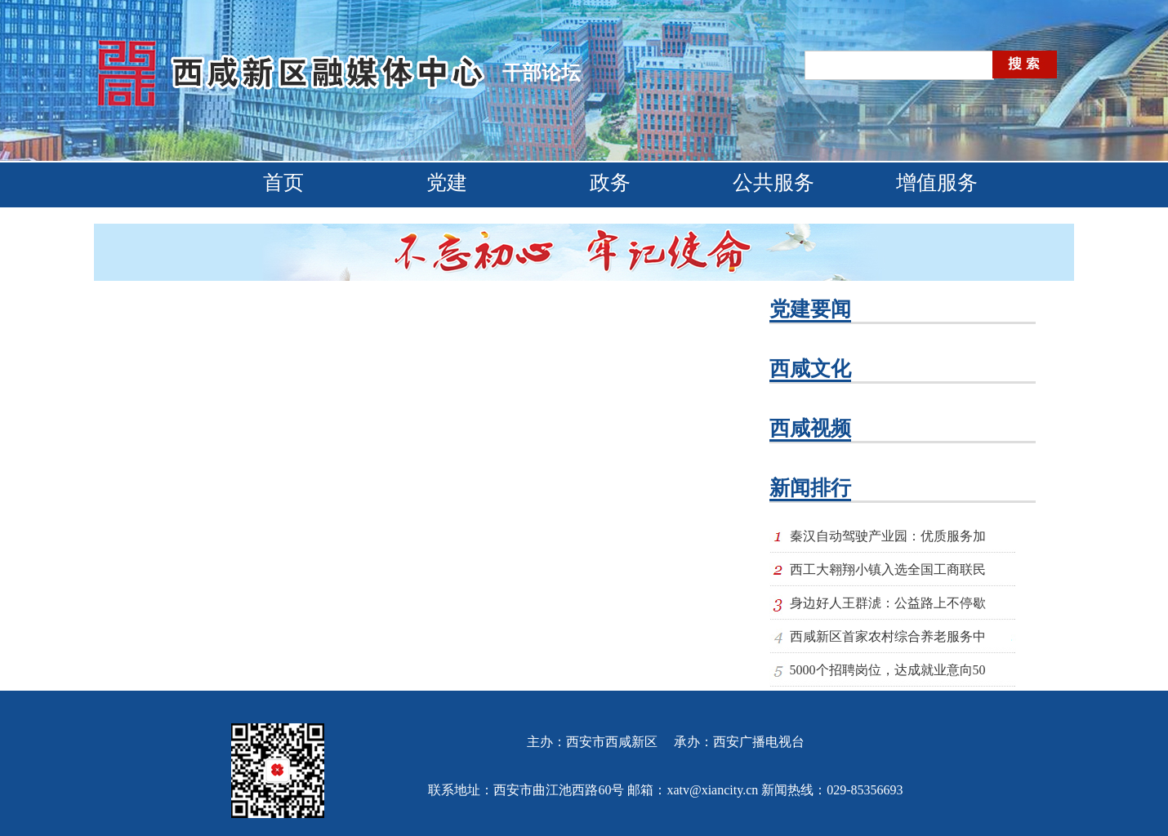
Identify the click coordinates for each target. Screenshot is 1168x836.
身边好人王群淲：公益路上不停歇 (888, 603)
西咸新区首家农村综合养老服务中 (888, 636)
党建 (446, 182)
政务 (610, 182)
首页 (283, 182)
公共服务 (773, 182)
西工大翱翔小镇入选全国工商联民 (888, 569)
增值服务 (937, 182)
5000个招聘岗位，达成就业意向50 (888, 670)
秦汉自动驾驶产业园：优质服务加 (888, 536)
